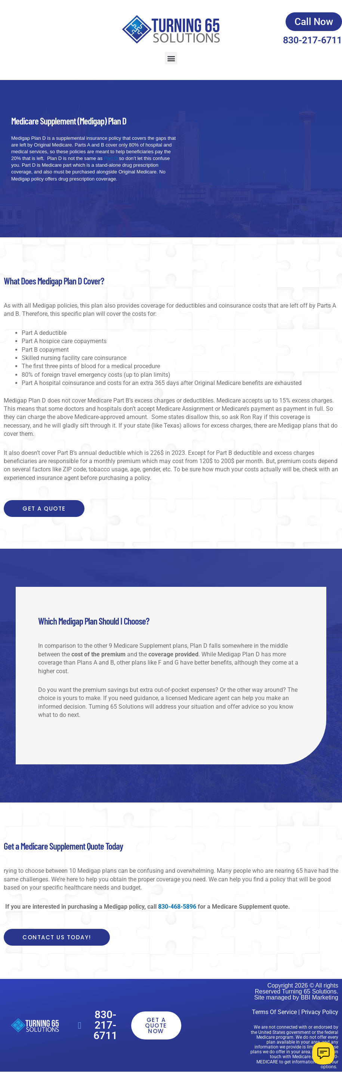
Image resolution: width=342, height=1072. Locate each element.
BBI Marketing (319, 997)
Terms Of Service (274, 1012)
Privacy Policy (319, 1012)
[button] (171, 58)
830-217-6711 (312, 40)
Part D (109, 158)
